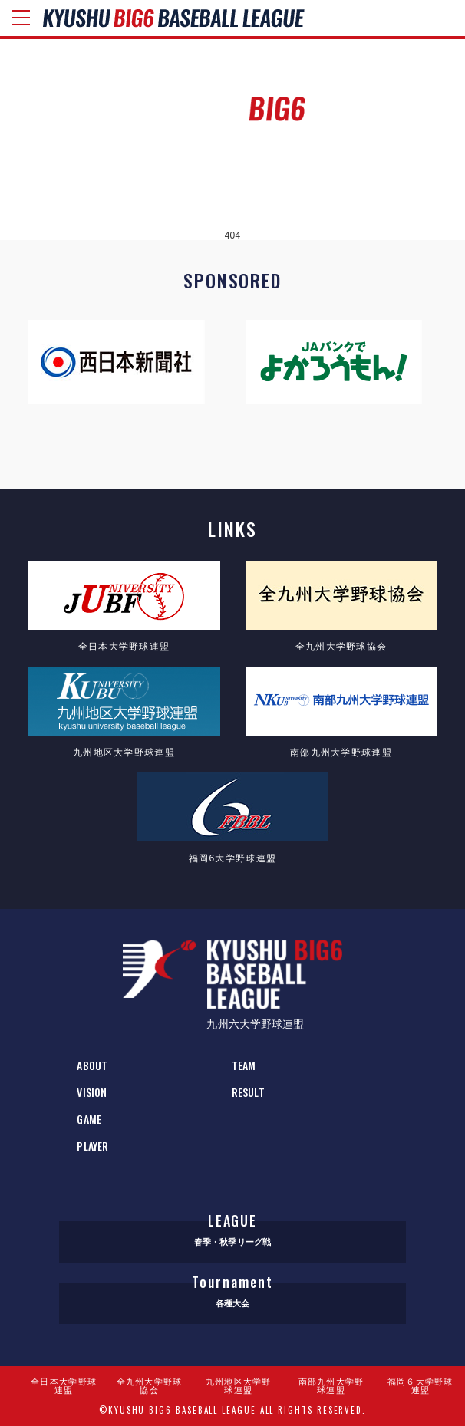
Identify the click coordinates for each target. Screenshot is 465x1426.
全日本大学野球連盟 (64, 1386)
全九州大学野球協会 (150, 1386)
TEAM (244, 1065)
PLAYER (92, 1146)
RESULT (248, 1092)
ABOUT (92, 1065)
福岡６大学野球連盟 (420, 1386)
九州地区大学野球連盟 (239, 1386)
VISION (92, 1092)
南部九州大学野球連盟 (331, 1386)
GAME (89, 1119)
